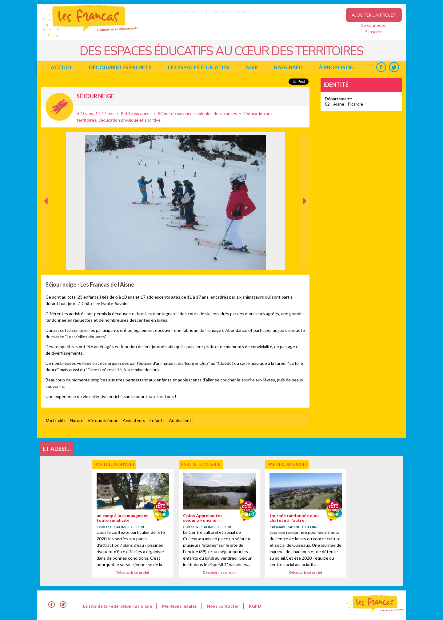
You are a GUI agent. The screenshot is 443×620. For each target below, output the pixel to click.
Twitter (394, 67)
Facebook (381, 67)
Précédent (46, 261)
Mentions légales (179, 606)
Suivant (304, 138)
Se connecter (374, 25)
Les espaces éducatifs (198, 67)
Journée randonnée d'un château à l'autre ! (294, 518)
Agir (251, 67)
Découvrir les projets (120, 67)
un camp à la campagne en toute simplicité (123, 518)
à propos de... (338, 67)
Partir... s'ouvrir (59, 107)
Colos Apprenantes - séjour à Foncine (204, 518)
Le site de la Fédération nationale (117, 606)
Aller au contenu (186, 11)
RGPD (255, 606)
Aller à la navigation (230, 11)
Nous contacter (223, 606)
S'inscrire (374, 31)
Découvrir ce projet (133, 572)
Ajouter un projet (374, 15)
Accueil (62, 67)
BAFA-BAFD (288, 67)
